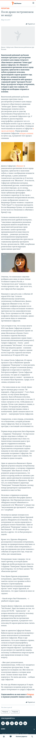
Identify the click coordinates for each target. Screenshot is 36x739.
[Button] (30, 24)
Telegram (30, 695)
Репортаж (5, 8)
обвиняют (20, 166)
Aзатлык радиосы (21, 736)
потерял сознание (26, 133)
